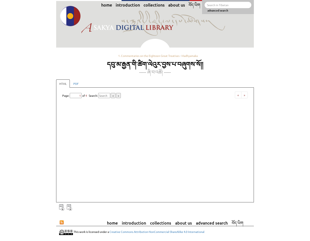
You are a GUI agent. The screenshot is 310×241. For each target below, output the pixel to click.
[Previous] (238, 95)
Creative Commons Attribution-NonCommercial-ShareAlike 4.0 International (157, 231)
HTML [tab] (63, 83)
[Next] (244, 95)
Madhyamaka (189, 55)
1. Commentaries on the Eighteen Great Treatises (149, 55)
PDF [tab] (76, 83)
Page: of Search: (91, 95)
